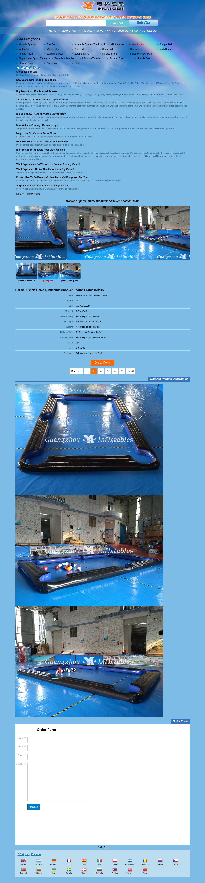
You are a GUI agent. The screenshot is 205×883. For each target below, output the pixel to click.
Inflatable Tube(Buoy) (93, 58)
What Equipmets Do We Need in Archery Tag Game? (45, 169)
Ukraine (54, 870)
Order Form (143, 22)
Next (131, 371)
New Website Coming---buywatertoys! (37, 125)
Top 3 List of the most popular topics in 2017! (42, 99)
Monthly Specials (28, 44)
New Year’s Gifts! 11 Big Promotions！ (37, 80)
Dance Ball (136, 49)
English (23, 861)
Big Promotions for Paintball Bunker (36, 91)
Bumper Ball (165, 44)
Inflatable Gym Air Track (87, 44)
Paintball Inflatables (114, 44)
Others (78, 63)
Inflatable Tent (109, 53)
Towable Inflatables (64, 58)
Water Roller (53, 49)
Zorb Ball (79, 49)
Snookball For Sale (26, 72)
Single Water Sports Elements (34, 58)
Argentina (39, 861)
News (99, 30)
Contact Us (149, 30)
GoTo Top (102, 847)
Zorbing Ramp (82, 53)
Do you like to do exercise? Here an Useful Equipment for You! (52, 177)
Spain (84, 861)
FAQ (135, 30)
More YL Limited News (28, 194)
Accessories (53, 63)
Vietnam (130, 870)
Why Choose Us (117, 30)
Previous (75, 371)
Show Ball (107, 49)
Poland (114, 861)
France (69, 861)
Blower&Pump (26, 63)
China (145, 870)
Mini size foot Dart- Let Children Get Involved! (42, 141)
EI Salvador (130, 861)
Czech (175, 861)
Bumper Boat (117, 58)
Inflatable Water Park (141, 53)
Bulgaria (99, 870)
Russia (160, 861)
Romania (144, 861)
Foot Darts (52, 44)
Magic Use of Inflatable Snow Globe (36, 133)
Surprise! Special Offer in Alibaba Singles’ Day (42, 185)
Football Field (26, 53)
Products (86, 30)
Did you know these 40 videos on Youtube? (41, 114)
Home (52, 30)
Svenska (69, 870)
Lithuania (38, 870)
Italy (99, 861)
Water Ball (24, 49)
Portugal (23, 870)
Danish (84, 870)
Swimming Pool (55, 53)
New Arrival (138, 44)
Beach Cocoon (165, 49)
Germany (53, 861)
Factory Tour (68, 30)
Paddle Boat (144, 58)
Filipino (115, 870)
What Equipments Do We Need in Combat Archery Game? (48, 164)
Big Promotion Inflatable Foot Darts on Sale (40, 149)
